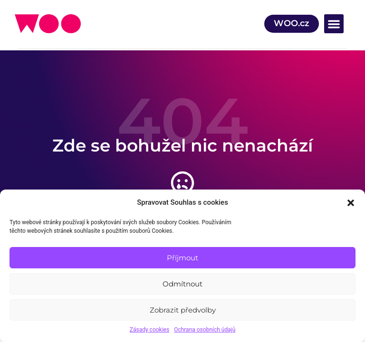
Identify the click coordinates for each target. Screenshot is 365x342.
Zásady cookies (149, 329)
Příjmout (182, 257)
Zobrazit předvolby (183, 309)
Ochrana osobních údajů (204, 329)
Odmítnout (182, 283)
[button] (350, 203)
